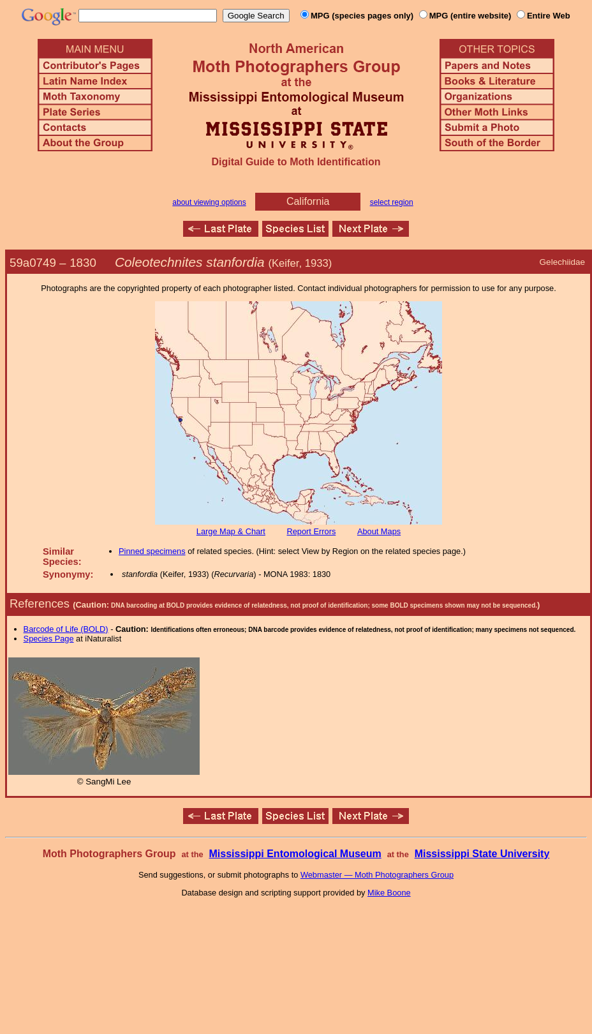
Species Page (49, 638)
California (308, 201)
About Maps (379, 531)
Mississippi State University (482, 853)
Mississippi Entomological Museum (295, 853)
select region (391, 202)
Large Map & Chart (230, 531)
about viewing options (209, 202)
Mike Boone (389, 892)
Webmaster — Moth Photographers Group (377, 875)
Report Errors (311, 531)
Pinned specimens (152, 551)
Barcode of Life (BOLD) (66, 629)
